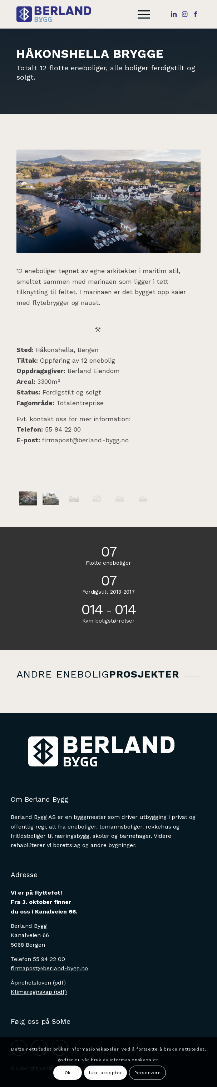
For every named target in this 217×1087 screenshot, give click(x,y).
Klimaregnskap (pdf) (39, 991)
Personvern (147, 1072)
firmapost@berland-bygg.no (85, 440)
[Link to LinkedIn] (173, 14)
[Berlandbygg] (90, 14)
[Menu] (140, 14)
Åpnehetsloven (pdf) (38, 982)
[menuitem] (140, 14)
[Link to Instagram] (184, 14)
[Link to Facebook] (195, 14)
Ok (68, 1072)
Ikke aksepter (105, 1072)
